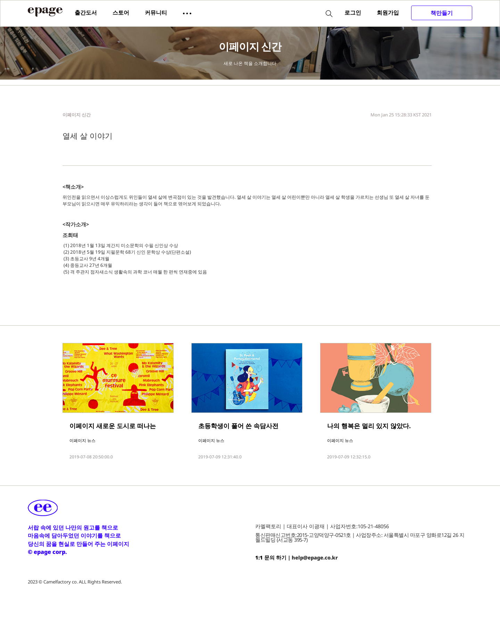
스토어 (120, 12)
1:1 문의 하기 (270, 557)
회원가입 (388, 12)
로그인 (352, 12)
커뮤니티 (156, 12)
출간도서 (86, 12)
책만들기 (442, 13)
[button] (187, 12)
